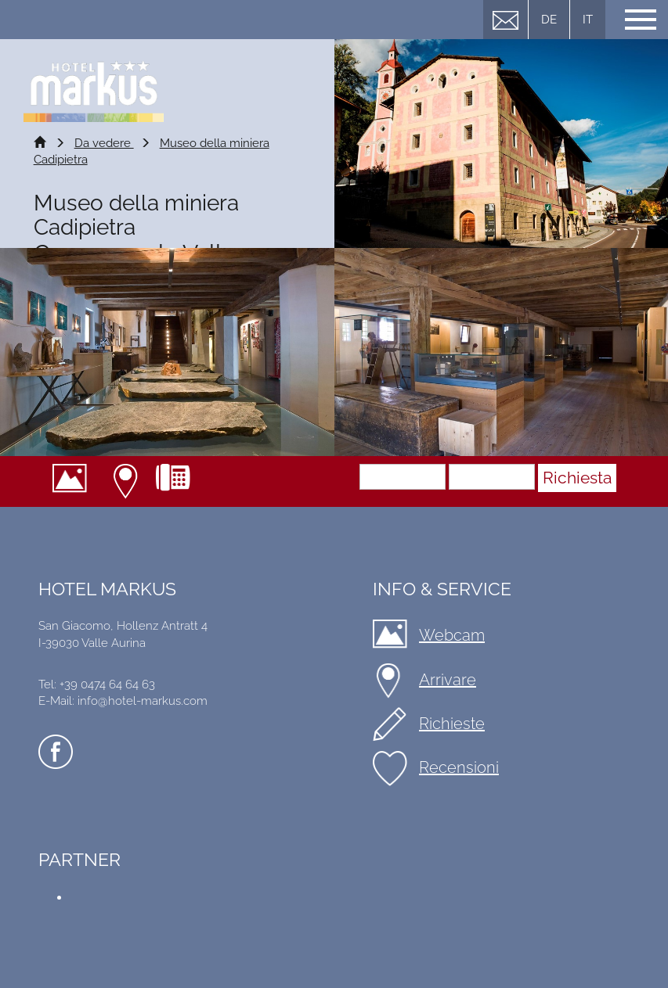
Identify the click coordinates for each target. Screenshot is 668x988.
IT (588, 20)
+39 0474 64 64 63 (179, 481)
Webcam (75, 481)
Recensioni (459, 767)
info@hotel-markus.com (143, 701)
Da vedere (104, 143)
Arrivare (127, 481)
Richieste (452, 723)
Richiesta (577, 477)
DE (549, 20)
